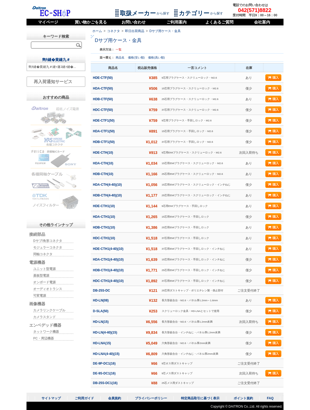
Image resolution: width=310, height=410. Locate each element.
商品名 (120, 57)
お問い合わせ (134, 22)
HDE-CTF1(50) (104, 120)
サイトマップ (51, 398)
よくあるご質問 (219, 22)
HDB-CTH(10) (103, 174)
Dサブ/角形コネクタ (47, 241)
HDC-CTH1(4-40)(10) (108, 281)
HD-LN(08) (101, 300)
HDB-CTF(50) (103, 99)
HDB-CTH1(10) (104, 227)
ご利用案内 (177, 22)
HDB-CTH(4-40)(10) (108, 195)
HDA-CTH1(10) (104, 217)
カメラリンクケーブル (49, 310)
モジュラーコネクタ (47, 247)
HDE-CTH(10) (103, 152)
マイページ (48, 22)
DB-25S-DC (102, 290)
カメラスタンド (44, 317)
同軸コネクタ (42, 254)
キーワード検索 (56, 36)
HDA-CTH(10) (103, 163)
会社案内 (262, 22)
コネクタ (113, 31)
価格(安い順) (136, 57)
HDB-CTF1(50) (104, 142)
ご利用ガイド (84, 398)
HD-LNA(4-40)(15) (106, 354)
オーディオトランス (47, 289)
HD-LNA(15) (102, 343)
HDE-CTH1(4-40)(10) (108, 249)
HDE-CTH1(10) (104, 206)
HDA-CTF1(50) (104, 131)
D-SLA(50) (101, 311)
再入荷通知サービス (53, 81)
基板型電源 (41, 275)
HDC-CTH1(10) (104, 238)
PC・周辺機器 (43, 338)
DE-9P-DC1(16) (104, 363)
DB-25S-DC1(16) (105, 383)
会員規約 (114, 398)
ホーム (97, 31)
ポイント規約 (243, 398)
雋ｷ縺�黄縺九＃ (56, 59)
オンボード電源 (44, 282)
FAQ (270, 398)
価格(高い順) (156, 57)
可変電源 (39, 295)
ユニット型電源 (44, 269)
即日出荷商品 (134, 31)
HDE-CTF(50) (103, 78)
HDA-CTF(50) (103, 88)
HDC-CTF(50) (103, 110)
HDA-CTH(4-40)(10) (108, 185)
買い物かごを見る (91, 22)
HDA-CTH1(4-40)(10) (108, 259)
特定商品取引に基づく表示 (200, 398)
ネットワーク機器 (46, 332)
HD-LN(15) (101, 322)
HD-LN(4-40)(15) (105, 332)
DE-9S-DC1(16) (104, 373)
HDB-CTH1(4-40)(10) (108, 270)
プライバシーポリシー (151, 398)
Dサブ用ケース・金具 (165, 31)
